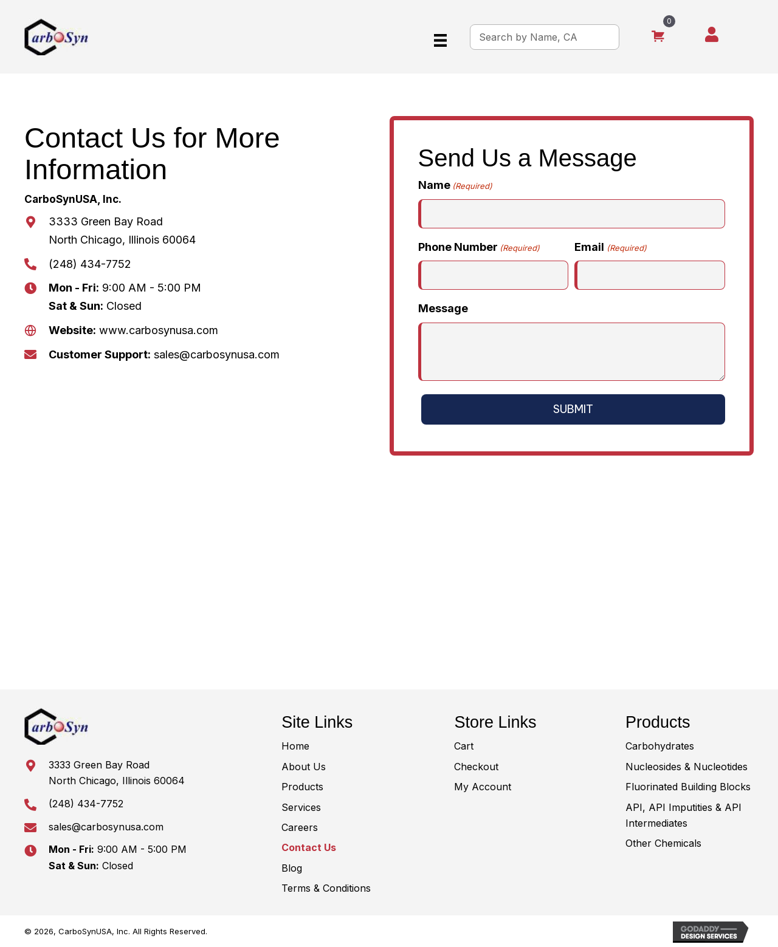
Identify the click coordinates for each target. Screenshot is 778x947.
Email (610, 248)
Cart (463, 746)
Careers (299, 827)
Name (455, 186)
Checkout (476, 767)
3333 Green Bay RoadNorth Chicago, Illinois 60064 (117, 773)
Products (302, 787)
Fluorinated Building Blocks (688, 787)
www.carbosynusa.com (157, 330)
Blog (291, 868)
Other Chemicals (663, 843)
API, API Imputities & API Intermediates (683, 815)
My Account (482, 787)
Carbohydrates (659, 746)
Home (295, 746)
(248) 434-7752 (90, 264)
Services (301, 807)
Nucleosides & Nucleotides (686, 767)
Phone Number (479, 248)
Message (443, 308)
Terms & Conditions (326, 888)
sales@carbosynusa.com (217, 354)
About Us (303, 767)
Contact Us (308, 847)
